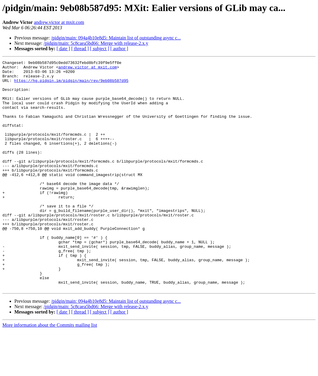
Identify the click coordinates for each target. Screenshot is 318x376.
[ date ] (63, 48)
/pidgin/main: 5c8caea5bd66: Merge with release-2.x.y (96, 43)
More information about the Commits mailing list (49, 370)
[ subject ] (99, 48)
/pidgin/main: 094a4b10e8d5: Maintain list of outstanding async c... (116, 37)
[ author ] (119, 48)
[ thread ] (80, 48)
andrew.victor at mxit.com (59, 22)
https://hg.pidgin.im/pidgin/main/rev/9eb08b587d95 (71, 85)
